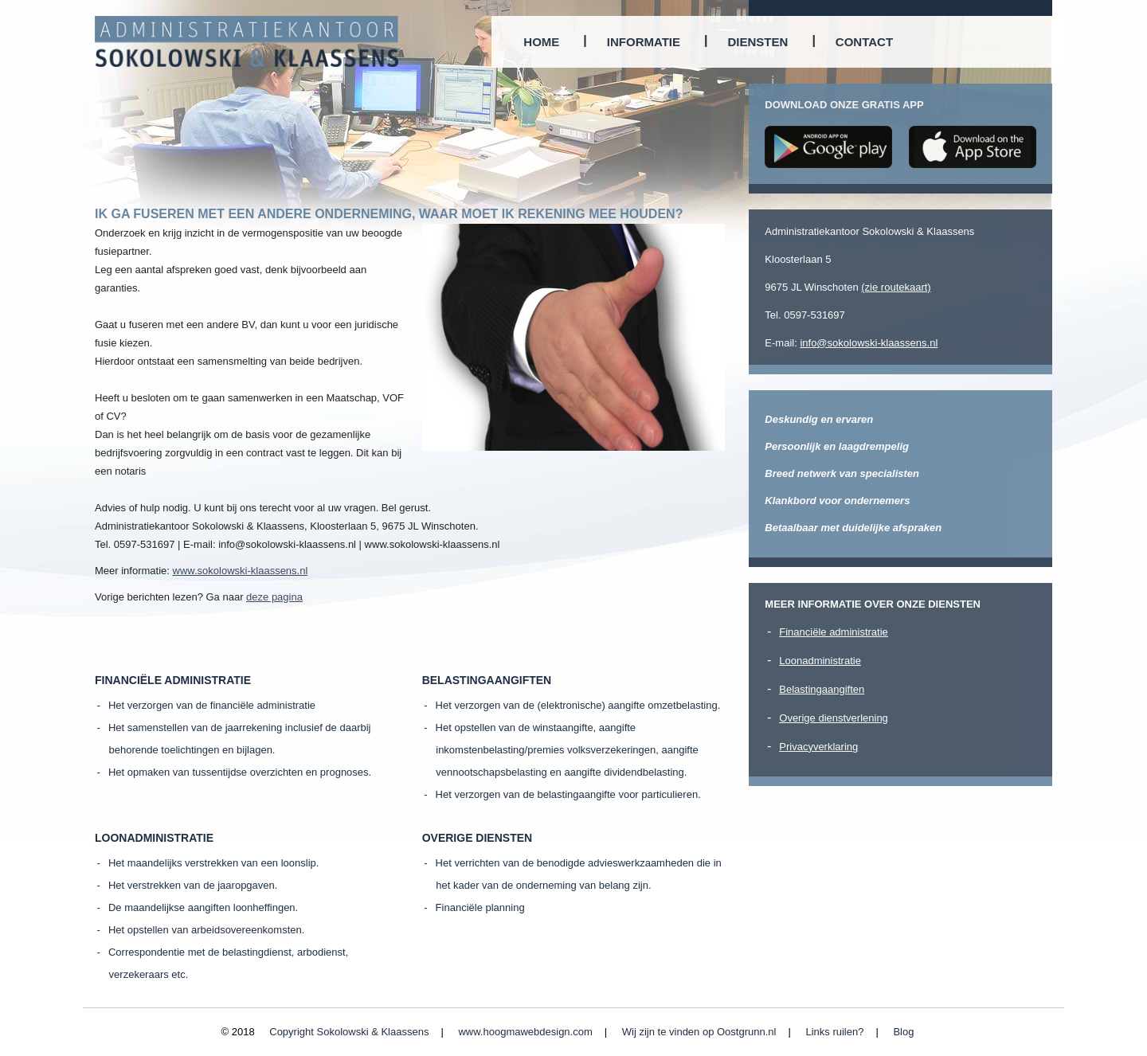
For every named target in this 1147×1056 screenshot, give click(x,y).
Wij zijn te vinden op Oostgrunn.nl (699, 1032)
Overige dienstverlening (833, 718)
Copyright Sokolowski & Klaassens (349, 1032)
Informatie (643, 42)
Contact (864, 42)
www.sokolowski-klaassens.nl (240, 571)
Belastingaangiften (821, 689)
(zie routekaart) (895, 287)
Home (541, 42)
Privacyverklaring (818, 747)
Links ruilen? (834, 1032)
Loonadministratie (820, 661)
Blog (903, 1032)
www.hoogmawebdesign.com (525, 1032)
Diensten (758, 42)
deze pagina (274, 597)
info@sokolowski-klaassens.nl (869, 343)
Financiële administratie (833, 632)
